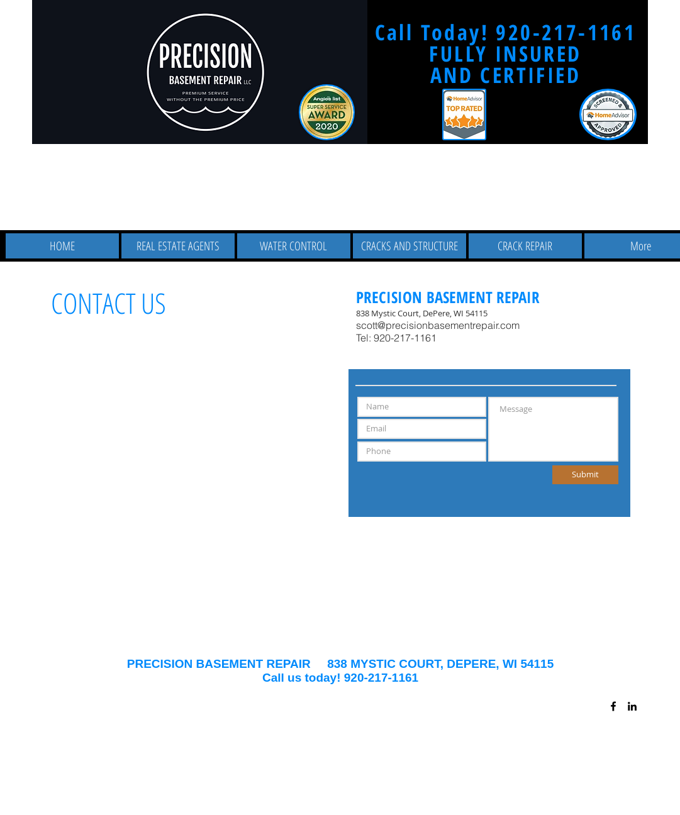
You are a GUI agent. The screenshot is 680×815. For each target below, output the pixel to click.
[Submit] (585, 474)
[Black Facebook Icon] (613, 706)
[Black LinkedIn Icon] (632, 706)
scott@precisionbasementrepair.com (438, 325)
